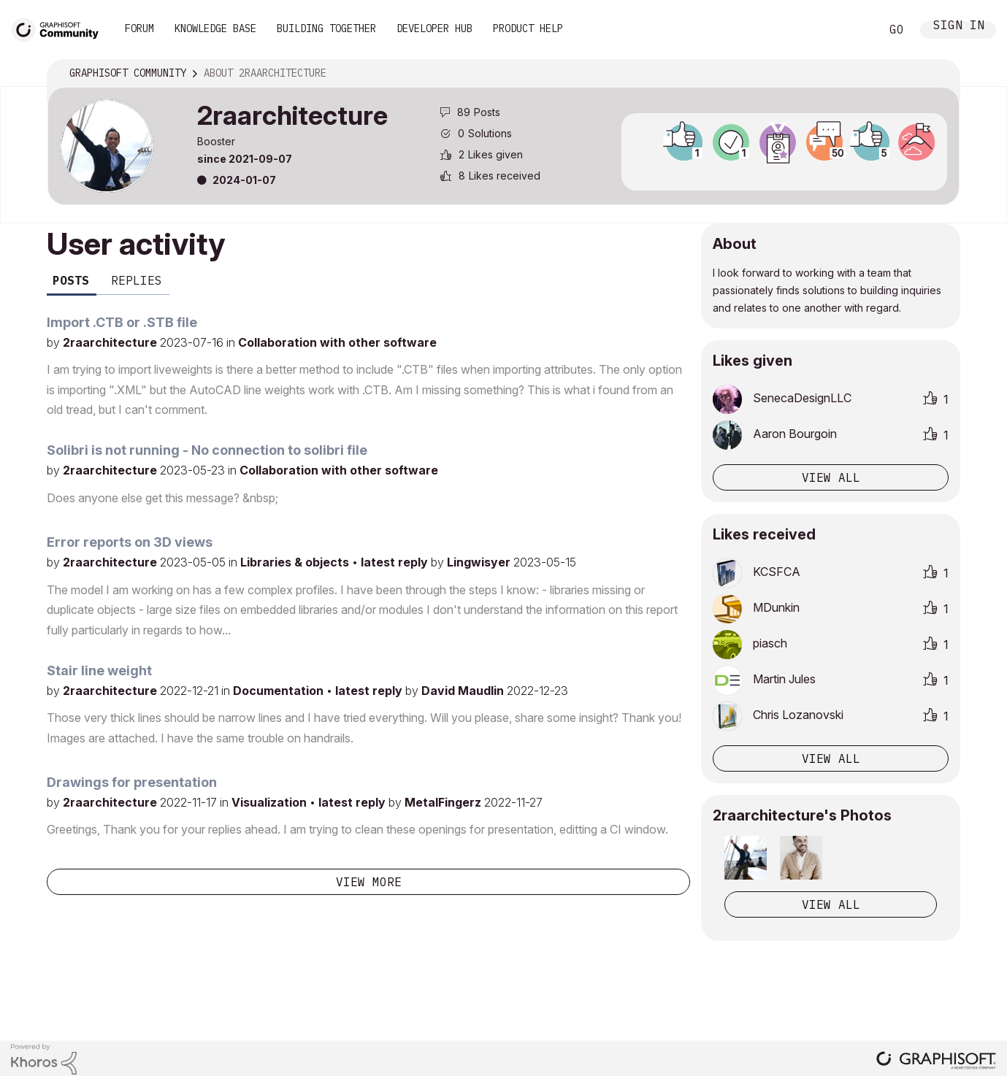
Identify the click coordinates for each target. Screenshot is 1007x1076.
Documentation (279, 690)
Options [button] (939, 73)
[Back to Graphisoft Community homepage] (60, 28)
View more (369, 882)
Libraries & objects (296, 562)
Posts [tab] (71, 280)
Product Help (528, 28)
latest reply (396, 562)
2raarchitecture (111, 342)
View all (831, 477)
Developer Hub (434, 28)
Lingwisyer (480, 562)
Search (853, 30)
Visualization (270, 802)
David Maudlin (464, 690)
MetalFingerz (444, 802)
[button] (745, 858)
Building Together (326, 28)
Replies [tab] (136, 280)
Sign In (958, 26)
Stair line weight (99, 670)
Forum (139, 28)
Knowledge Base (215, 28)
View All (831, 904)
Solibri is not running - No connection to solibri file (207, 450)
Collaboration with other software (337, 342)
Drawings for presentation (132, 782)
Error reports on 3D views (129, 542)
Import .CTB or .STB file (122, 322)
